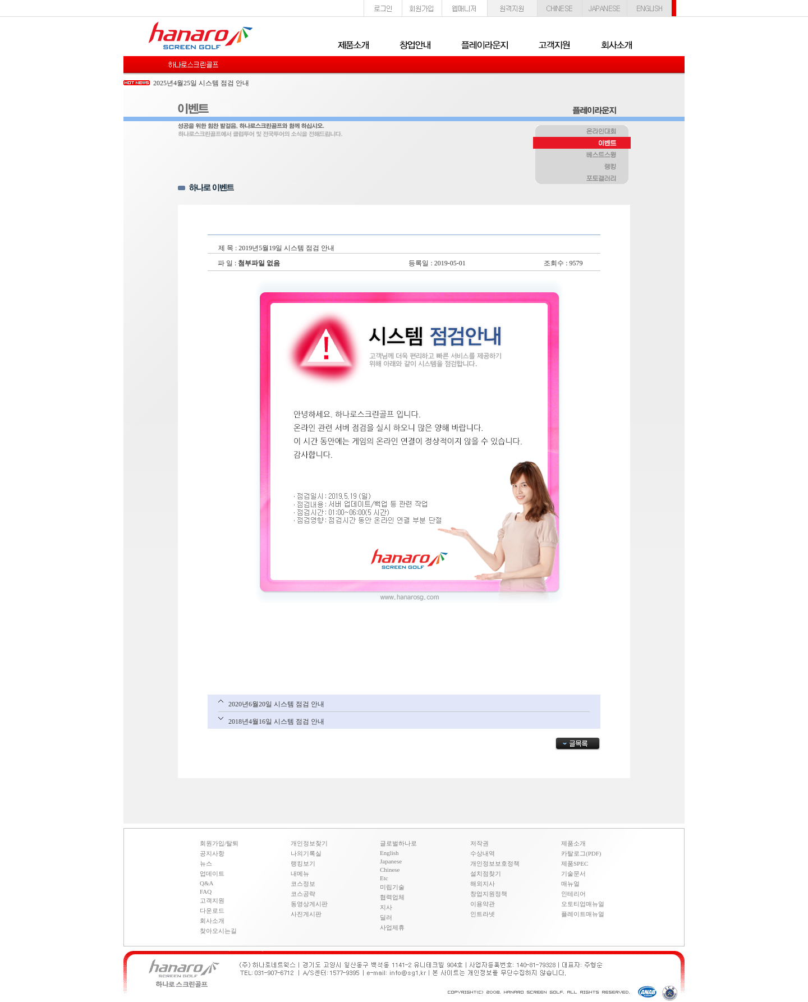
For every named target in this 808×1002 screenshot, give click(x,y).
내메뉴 (300, 873)
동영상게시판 (309, 903)
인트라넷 (482, 914)
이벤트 (582, 143)
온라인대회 (582, 132)
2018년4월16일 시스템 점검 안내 (276, 721)
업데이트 (212, 873)
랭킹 (582, 167)
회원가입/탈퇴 (219, 843)
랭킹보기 (303, 863)
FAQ (206, 891)
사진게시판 (306, 914)
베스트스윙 (582, 155)
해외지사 (482, 883)
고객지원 (212, 900)
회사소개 (212, 920)
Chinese (390, 869)
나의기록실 (306, 853)
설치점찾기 (485, 873)
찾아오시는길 (218, 930)
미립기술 (392, 887)
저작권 (479, 843)
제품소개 (573, 843)
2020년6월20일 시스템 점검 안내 (276, 704)
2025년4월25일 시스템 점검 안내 (201, 83)
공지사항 (212, 853)
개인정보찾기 (309, 843)
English (389, 852)
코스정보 (303, 883)
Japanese (391, 861)
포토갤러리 (582, 179)
